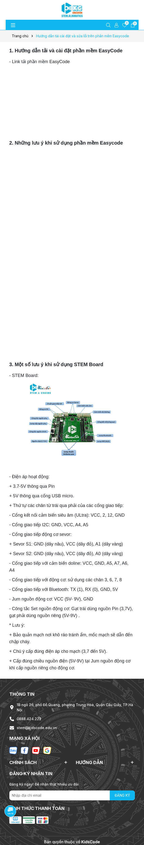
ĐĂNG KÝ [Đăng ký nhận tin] (122, 795)
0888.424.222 (29, 719)
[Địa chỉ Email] (72, 795)
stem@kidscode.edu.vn (37, 728)
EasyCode (59, 61)
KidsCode (90, 841)
